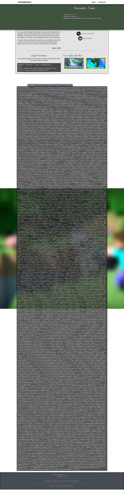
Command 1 (32, 85)
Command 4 (59, 85)
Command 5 (68, 85)
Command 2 (41, 85)
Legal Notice (62, 487)
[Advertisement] (117, 31)
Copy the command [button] (85, 33)
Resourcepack (85, 38)
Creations (102, 2)
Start (94, 2)
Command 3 (50, 85)
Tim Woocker (68, 474)
